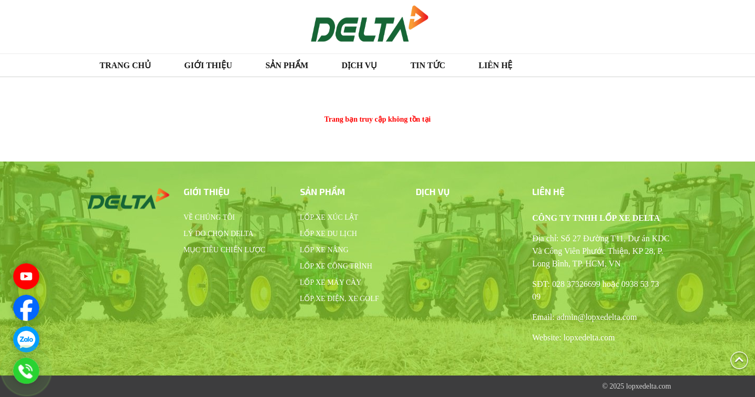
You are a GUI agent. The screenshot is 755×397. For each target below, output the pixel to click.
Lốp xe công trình (336, 266)
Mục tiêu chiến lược (224, 250)
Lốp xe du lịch (328, 234)
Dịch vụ (360, 65)
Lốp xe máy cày (331, 282)
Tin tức (428, 65)
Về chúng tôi (209, 217)
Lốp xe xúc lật (329, 217)
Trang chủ (125, 65)
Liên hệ (496, 65)
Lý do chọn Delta (218, 234)
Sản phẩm (286, 65)
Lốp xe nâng (324, 250)
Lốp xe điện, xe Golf (339, 299)
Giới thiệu (208, 65)
